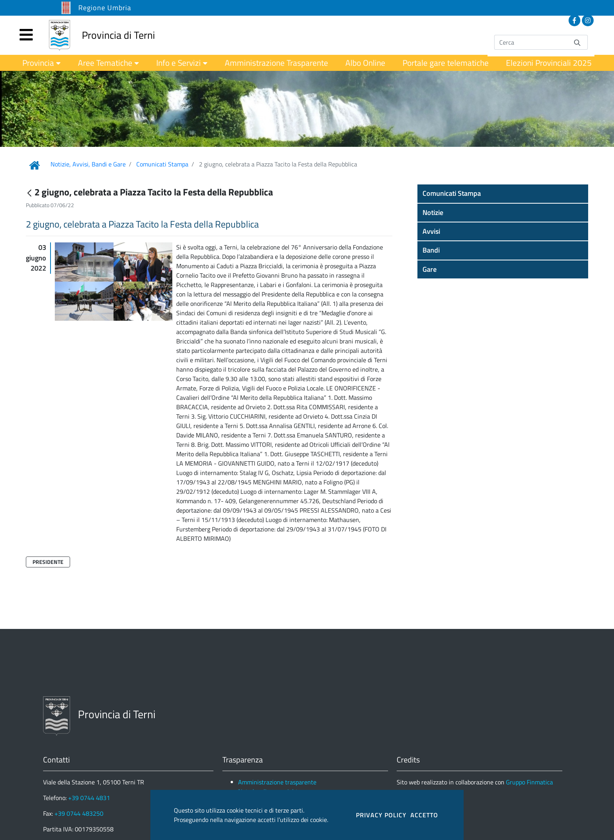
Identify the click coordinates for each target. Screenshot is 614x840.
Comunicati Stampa (162, 164)
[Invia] (577, 42)
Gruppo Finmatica (529, 782)
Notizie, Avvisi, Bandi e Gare (88, 164)
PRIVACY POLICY (381, 815)
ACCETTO (424, 815)
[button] (503, 193)
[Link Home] (34, 165)
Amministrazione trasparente (277, 782)
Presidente (48, 562)
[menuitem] (41, 63)
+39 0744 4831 (89, 797)
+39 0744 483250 (78, 813)
